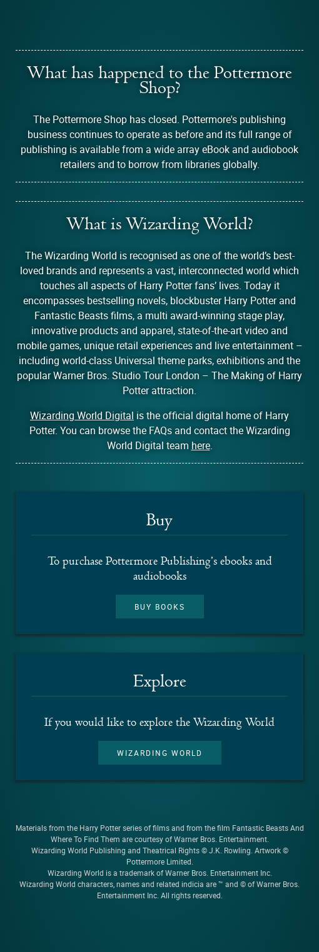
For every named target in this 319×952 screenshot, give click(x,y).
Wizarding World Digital (82, 415)
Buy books (159, 607)
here (200, 445)
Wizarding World (160, 753)
